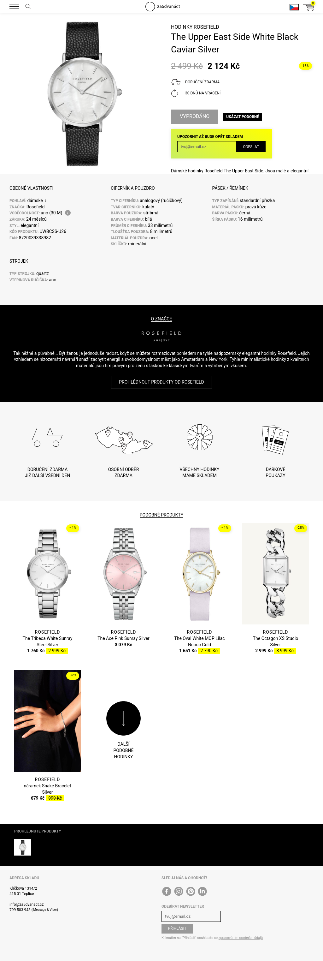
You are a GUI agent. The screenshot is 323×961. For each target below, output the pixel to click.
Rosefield (206, 27)
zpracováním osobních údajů (241, 938)
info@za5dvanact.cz (26, 904)
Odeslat (251, 147)
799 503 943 (20, 910)
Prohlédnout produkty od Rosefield (161, 382)
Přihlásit (177, 928)
